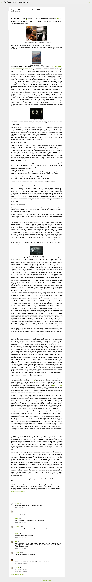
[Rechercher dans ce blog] (84, 2)
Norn (12, 81)
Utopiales (22, 491)
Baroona (17, 503)
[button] (11, 14)
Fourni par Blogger (46, 580)
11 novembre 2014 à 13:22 (21, 563)
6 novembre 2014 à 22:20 (20, 514)
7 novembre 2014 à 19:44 (20, 522)
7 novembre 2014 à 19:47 (20, 530)
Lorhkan (16, 518)
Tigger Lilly (17, 559)
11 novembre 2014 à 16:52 (21, 571)
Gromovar (17, 511)
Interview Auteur (14, 491)
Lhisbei (16, 541)
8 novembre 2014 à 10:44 (20, 537)
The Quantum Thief (57, 385)
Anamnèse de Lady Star (23, 19)
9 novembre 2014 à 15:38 (20, 556)
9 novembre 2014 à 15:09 (20, 548)
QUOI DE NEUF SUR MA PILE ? (17, 2)
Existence (32, 380)
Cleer (58, 18)
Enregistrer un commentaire (17, 574)
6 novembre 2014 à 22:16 (20, 507)
